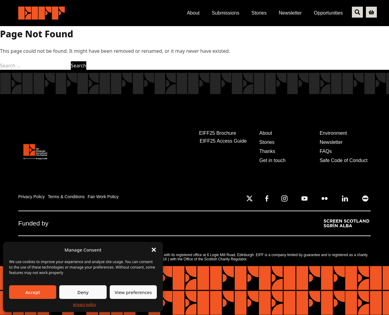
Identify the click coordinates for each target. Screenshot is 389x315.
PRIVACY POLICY (84, 304)
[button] (154, 250)
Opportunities (328, 12)
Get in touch (272, 160)
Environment (333, 133)
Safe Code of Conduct (343, 160)
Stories (259, 12)
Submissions (225, 12)
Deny (83, 292)
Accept (33, 292)
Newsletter (290, 12)
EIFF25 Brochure (217, 133)
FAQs (326, 151)
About (193, 12)
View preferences (133, 292)
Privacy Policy (31, 196)
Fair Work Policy (103, 196)
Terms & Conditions (66, 196)
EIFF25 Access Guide (223, 141)
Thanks (267, 151)
